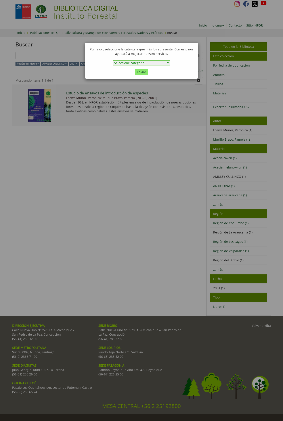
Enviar (141, 72)
